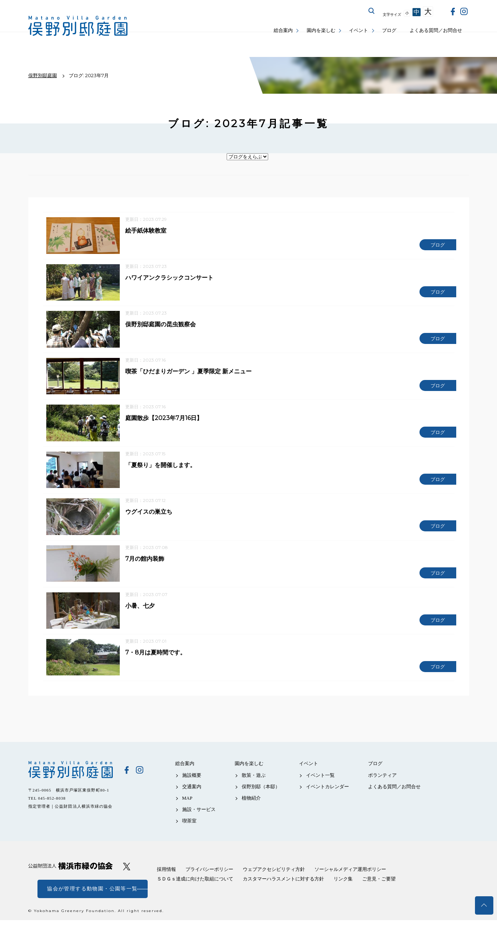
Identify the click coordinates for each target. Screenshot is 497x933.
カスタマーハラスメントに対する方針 (283, 891)
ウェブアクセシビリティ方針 (274, 882)
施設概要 (191, 787)
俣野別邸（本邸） (261, 799)
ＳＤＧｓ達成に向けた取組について (195, 891)
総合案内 (283, 30)
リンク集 (343, 891)
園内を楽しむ (321, 30)
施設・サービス (199, 822)
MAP (187, 811)
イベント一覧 (320, 787)
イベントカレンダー (327, 799)
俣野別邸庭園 (70, 782)
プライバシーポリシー (209, 882)
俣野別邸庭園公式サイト (77, 26)
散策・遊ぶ (254, 787)
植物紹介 (251, 811)
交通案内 (191, 799)
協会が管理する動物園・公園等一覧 (92, 901)
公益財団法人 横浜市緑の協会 (70, 879)
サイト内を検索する (371, 11)
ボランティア (382, 787)
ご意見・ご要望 (379, 891)
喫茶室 (189, 833)
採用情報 (166, 882)
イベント (358, 30)
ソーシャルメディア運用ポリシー (350, 882)
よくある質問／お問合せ (436, 30)
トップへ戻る (484, 905)
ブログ (389, 30)
